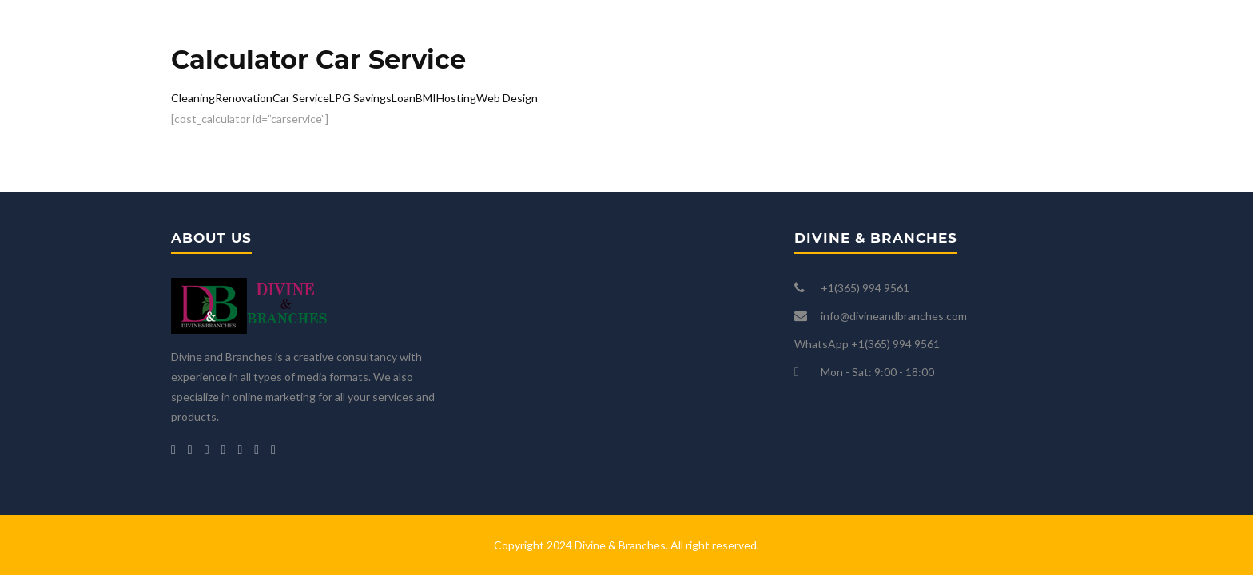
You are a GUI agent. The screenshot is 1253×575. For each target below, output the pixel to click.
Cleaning (193, 98)
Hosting (456, 98)
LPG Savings (360, 98)
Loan (404, 98)
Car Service (300, 98)
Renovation (243, 98)
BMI (426, 98)
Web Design (507, 98)
